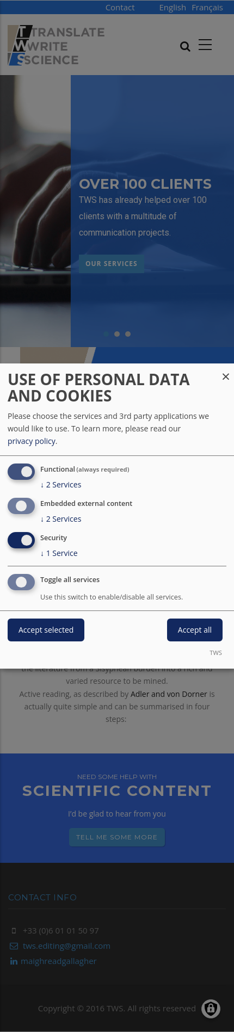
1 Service (59, 553)
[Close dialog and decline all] (226, 370)
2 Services (60, 484)
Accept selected (46, 630)
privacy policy (32, 441)
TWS (216, 652)
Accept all (195, 630)
